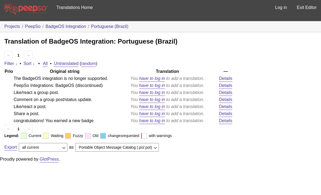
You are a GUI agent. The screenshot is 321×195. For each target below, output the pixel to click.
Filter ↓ (10, 63)
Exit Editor (307, 7)
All (45, 63)
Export (10, 147)
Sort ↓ (29, 63)
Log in (281, 7)
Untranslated (66, 63)
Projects (12, 26)
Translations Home (74, 7)
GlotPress (49, 159)
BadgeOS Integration (66, 26)
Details (225, 78)
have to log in (152, 78)
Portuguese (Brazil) (109, 26)
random (88, 63)
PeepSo (32, 26)
